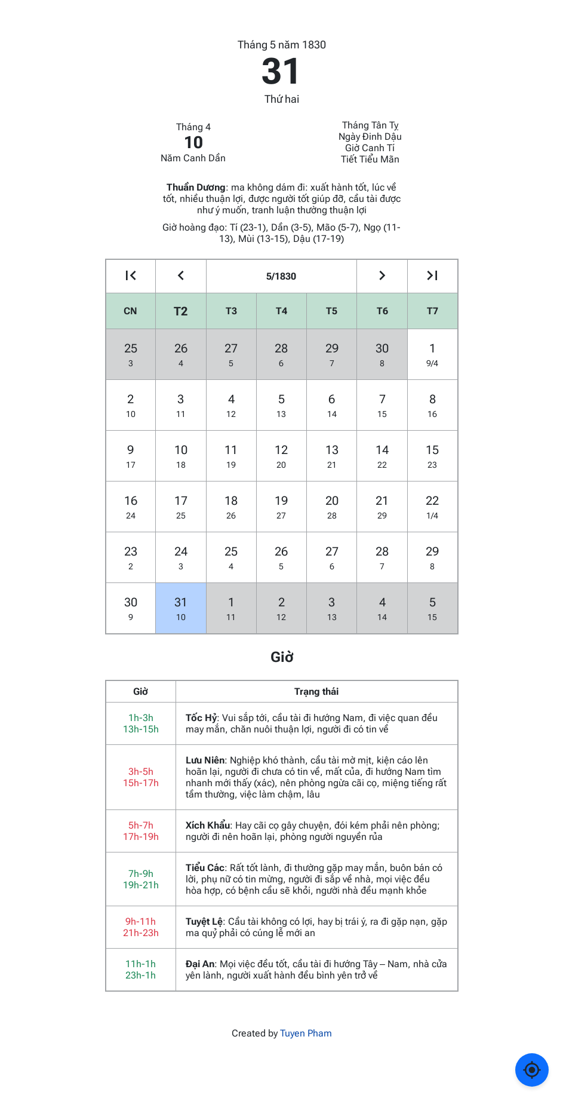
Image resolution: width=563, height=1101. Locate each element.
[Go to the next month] (382, 276)
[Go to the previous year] (131, 276)
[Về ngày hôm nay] (532, 1070)
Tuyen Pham (306, 1033)
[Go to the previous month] (180, 276)
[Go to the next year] (432, 276)
